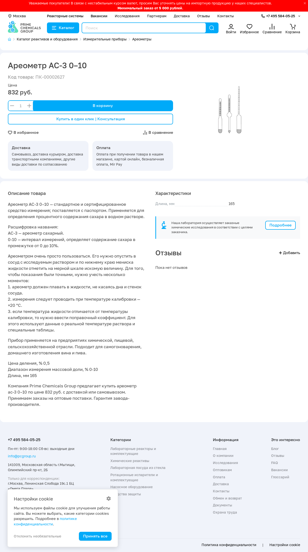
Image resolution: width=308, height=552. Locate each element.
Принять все (95, 536)
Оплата (219, 477)
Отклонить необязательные (37, 536)
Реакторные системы (65, 16)
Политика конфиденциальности (229, 545)
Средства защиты (125, 494)
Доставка (182, 16)
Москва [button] (17, 16)
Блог (275, 449)
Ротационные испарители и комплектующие (134, 477)
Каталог (63, 27)
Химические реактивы (129, 461)
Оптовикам (222, 470)
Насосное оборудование (131, 487)
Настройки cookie (284, 545)
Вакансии (99, 16)
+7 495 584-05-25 (280, 16)
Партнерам (156, 16)
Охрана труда (225, 512)
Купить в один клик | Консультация (90, 118)
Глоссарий (280, 477)
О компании (223, 455)
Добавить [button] (289, 252)
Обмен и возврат (227, 498)
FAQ (274, 463)
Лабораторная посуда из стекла (137, 468)
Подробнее (280, 225)
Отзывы (203, 16)
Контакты (225, 16)
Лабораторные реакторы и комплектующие (133, 451)
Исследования (127, 16)
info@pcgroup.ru (22, 456)
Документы (222, 505)
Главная (220, 449)
